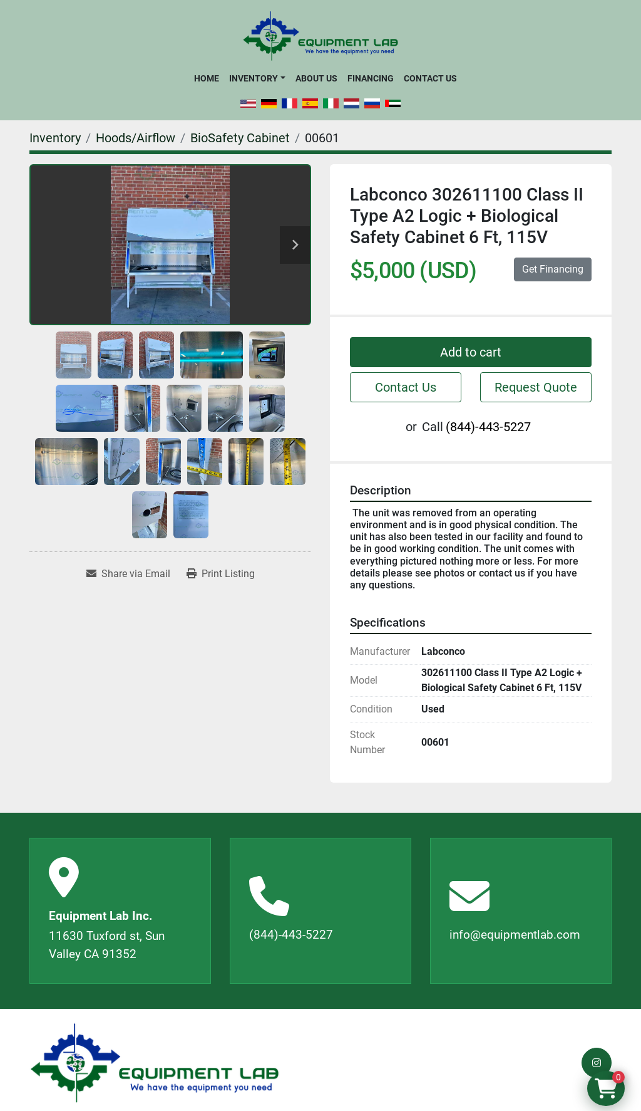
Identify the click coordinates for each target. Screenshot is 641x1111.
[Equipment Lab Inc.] (154, 1063)
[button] (257, 78)
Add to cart (470, 352)
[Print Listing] (220, 574)
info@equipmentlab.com (514, 934)
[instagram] (597, 1063)
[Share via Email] (128, 574)
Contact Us (430, 78)
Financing (370, 78)
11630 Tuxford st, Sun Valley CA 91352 (107, 945)
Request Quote (536, 387)
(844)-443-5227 (488, 426)
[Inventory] (55, 137)
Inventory (253, 78)
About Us (316, 78)
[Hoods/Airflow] (135, 137)
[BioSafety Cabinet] (240, 137)
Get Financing (552, 269)
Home (206, 78)
